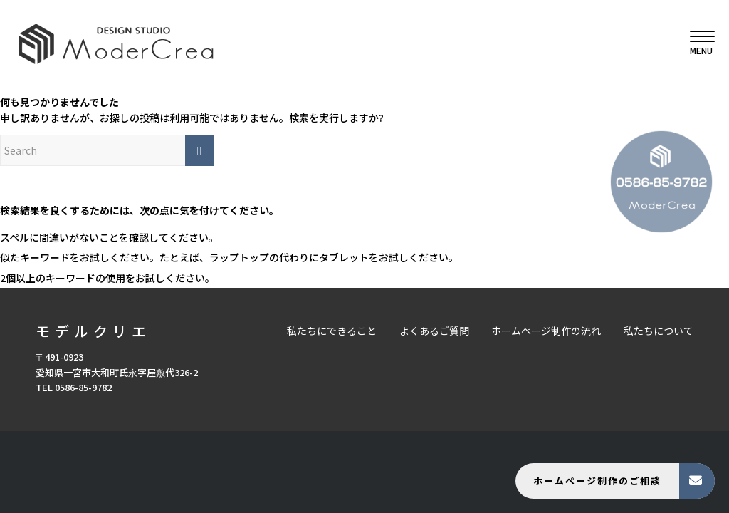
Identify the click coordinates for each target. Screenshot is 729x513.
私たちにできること (332, 330)
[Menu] (698, 43)
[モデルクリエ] (115, 43)
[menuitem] (698, 43)
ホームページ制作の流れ (546, 330)
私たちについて (658, 330)
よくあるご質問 (434, 330)
